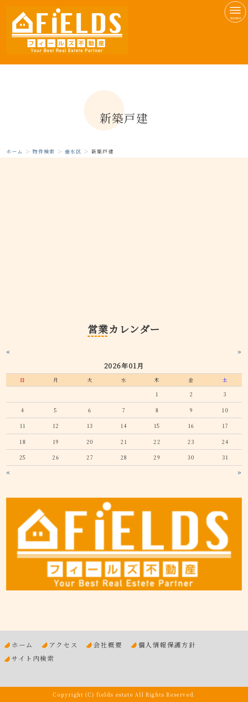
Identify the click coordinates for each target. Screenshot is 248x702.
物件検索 (43, 151)
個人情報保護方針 (167, 644)
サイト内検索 (33, 658)
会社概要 (107, 644)
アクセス (63, 644)
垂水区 (73, 151)
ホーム (14, 151)
